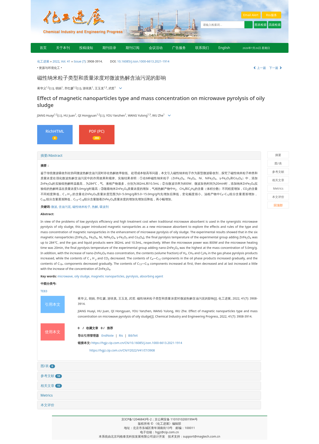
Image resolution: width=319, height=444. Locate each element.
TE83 (44, 291)
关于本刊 (63, 47)
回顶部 (278, 205)
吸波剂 (104, 207)
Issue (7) (80, 61)
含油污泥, (65, 207)
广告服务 (179, 47)
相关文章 (51, 385)
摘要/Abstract (52, 155)
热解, (95, 207)
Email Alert (250, 15)
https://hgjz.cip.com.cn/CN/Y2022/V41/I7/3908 (122, 350)
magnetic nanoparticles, (108, 276)
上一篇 (259, 68)
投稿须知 (86, 47)
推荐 (110, 328)
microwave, (66, 276)
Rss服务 (271, 15)
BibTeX (133, 335)
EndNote (107, 335)
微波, (55, 207)
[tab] (149, 156)
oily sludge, (82, 276)
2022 (55, 61)
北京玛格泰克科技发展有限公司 (132, 436)
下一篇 (275, 68)
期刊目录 (109, 47)
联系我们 (202, 47)
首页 (43, 47)
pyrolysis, (133, 276)
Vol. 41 (65, 61)
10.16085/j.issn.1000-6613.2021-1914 (143, 61)
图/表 (48, 365)
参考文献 (51, 375)
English (224, 47)
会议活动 (156, 47)
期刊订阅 (132, 47)
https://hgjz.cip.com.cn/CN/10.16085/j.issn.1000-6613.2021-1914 (136, 343)
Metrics (47, 395)
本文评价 (47, 405)
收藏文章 (92, 328)
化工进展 (43, 61)
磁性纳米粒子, (82, 207)
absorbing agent (151, 276)
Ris (121, 335)
